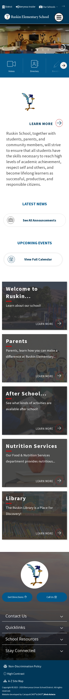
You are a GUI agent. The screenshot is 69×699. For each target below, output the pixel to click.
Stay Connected (20, 650)
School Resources (22, 639)
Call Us (52, 597)
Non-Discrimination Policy (22, 666)
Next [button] (13, 48)
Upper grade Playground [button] (32, 50)
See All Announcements (39, 220)
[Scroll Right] (63, 65)
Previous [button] (3, 48)
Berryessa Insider (27, 6)
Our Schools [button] (49, 6)
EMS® (40, 694)
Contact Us (16, 616)
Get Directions (17, 597)
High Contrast (15, 673)
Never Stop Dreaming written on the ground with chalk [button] (48, 50)
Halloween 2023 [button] (43, 50)
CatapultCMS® (29, 694)
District (8, 6)
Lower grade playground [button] (26, 50)
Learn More (46, 123)
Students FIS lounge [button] (37, 50)
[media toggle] (62, 47)
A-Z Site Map (13, 681)
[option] (34, 40)
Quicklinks (15, 627)
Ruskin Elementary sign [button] (21, 50)
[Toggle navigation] (58, 17)
